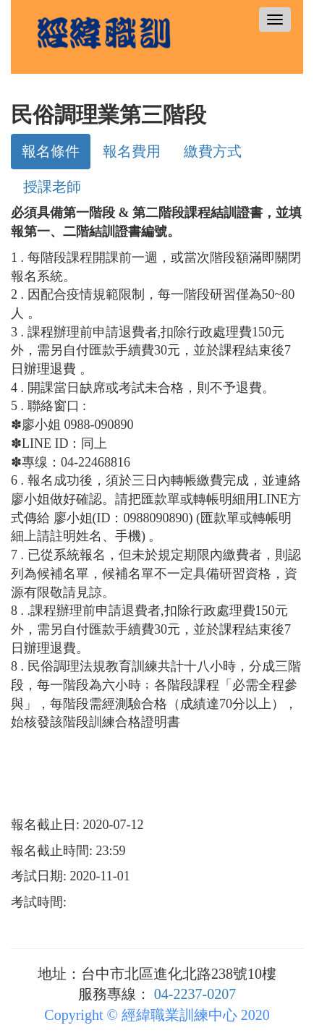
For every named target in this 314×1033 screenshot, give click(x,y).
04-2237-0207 (195, 994)
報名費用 (132, 151)
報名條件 (51, 151)
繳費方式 (213, 151)
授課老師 (52, 187)
